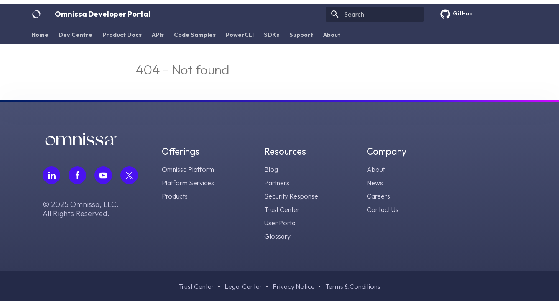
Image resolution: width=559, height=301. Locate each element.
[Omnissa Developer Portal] (36, 14)
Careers (378, 196)
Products (175, 196)
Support (301, 34)
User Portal (280, 223)
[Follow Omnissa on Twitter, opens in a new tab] (129, 175)
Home (39, 34)
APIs (158, 34)
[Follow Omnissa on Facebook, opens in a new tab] (77, 175)
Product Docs (122, 34)
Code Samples (195, 34)
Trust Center (282, 209)
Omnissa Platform (188, 169)
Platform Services (188, 183)
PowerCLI (240, 34)
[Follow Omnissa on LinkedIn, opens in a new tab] (51, 175)
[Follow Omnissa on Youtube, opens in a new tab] (103, 175)
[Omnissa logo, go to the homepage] (81, 143)
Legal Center (243, 286)
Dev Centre (75, 34)
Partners (276, 183)
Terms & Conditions (352, 286)
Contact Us (382, 209)
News (375, 183)
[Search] (375, 14)
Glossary (277, 236)
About (331, 34)
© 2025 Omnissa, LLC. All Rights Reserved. (81, 209)
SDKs (271, 34)
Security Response (291, 196)
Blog (271, 169)
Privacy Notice (294, 286)
